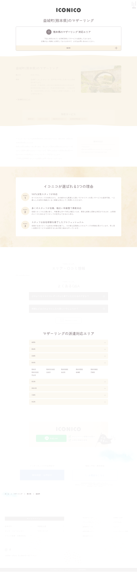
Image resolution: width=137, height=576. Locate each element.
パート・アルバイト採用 (120, 535)
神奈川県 (35, 392)
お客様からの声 (118, 521)
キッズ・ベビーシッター (15, 535)
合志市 (63, 375)
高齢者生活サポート (64, 120)
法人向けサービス (88, 521)
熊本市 (34, 372)
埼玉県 (34, 405)
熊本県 (34, 366)
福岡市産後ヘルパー (88, 535)
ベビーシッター (46, 120)
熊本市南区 (95, 372)
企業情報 (8, 560)
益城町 (78, 375)
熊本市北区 (35, 375)
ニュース (116, 531)
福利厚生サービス (88, 531)
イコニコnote (117, 526)
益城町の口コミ (24, 100)
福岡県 (34, 345)
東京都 (34, 385)
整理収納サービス (88, 540)
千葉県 (34, 398)
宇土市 (34, 378)
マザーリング (43, 535)
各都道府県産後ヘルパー (87, 120)
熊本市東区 (65, 372)
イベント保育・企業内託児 (16, 540)
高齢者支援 (42, 530)
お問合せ (15, 560)
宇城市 (93, 375)
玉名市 (48, 375)
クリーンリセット (88, 526)
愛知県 (34, 352)
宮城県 (34, 359)
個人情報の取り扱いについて (29, 560)
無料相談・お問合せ (42, 479)
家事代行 (31, 120)
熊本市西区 (80, 372)
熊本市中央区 (51, 372)
